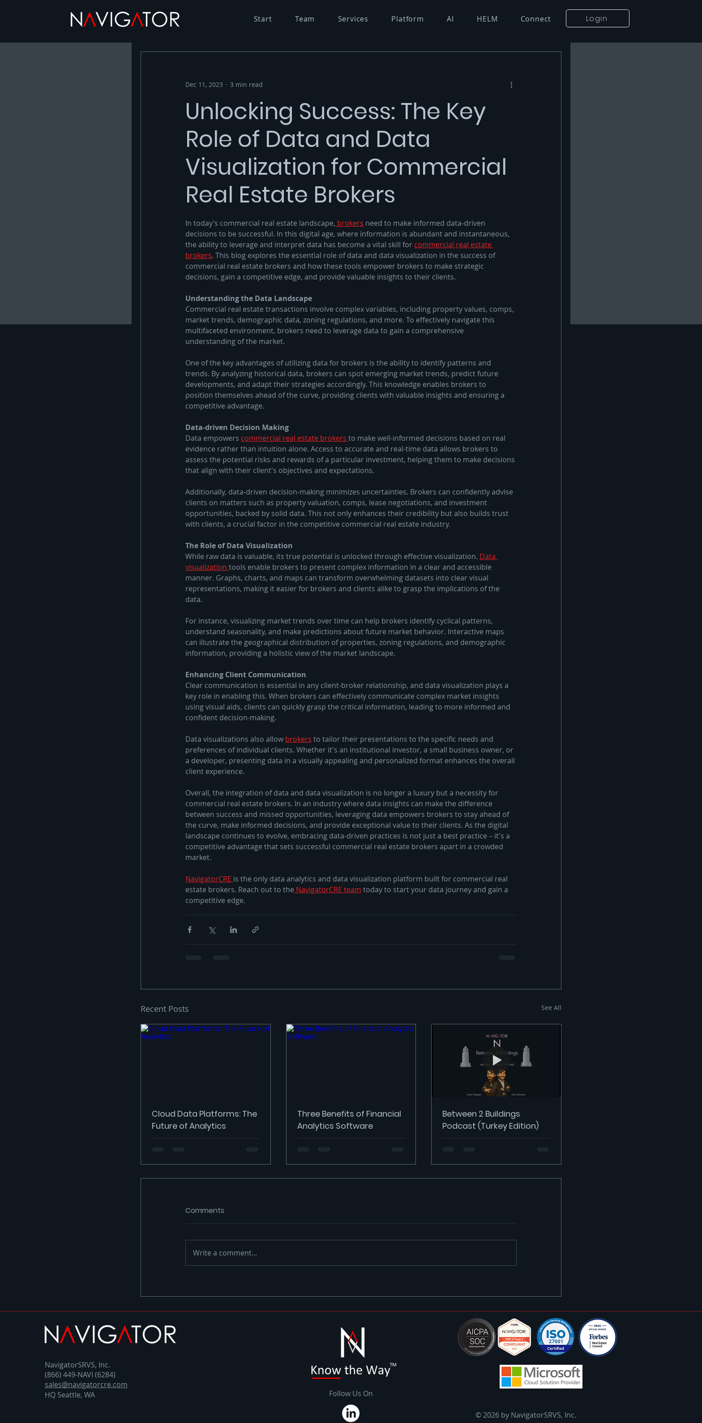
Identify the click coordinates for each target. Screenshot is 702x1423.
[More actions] (511, 84)
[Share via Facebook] (189, 929)
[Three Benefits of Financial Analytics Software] (351, 1060)
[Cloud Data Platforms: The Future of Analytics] (205, 1060)
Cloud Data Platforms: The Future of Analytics (204, 1119)
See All (551, 1007)
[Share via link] (255, 929)
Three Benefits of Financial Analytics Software (349, 1119)
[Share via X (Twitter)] (211, 929)
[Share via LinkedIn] (233, 929)
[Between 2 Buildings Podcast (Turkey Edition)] (496, 1060)
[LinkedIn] (351, 1413)
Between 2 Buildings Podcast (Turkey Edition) (490, 1119)
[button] (597, 18)
